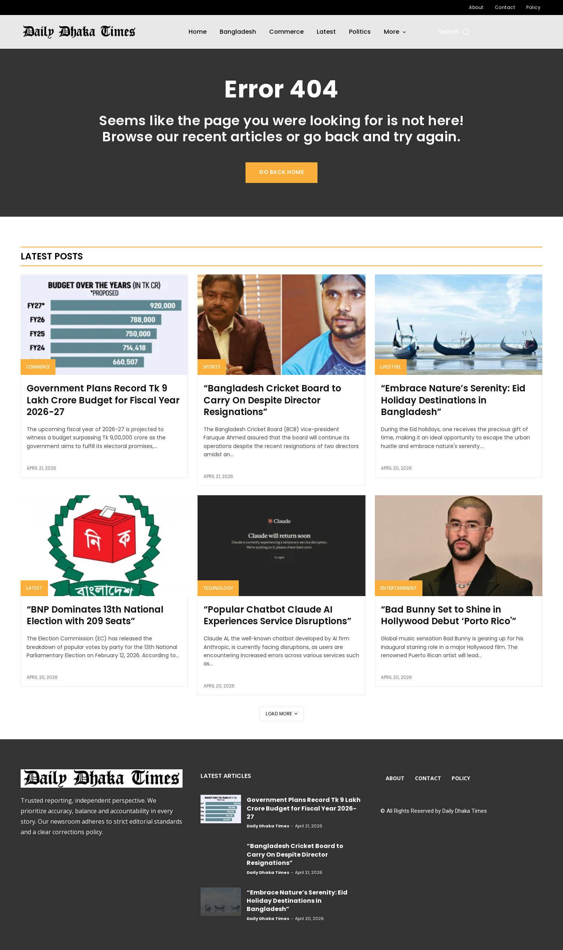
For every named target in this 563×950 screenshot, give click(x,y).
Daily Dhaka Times (268, 826)
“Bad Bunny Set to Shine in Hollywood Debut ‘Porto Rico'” (448, 615)
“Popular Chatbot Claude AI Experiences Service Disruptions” (277, 615)
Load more (281, 713)
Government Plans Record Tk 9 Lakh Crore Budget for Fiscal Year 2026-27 (103, 400)
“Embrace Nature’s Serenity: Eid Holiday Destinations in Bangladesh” (453, 400)
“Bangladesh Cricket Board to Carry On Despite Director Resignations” (272, 400)
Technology (218, 588)
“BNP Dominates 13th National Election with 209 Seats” (95, 615)
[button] (454, 31)
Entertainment (398, 588)
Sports (211, 367)
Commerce (38, 367)
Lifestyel (390, 367)
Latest (34, 588)
